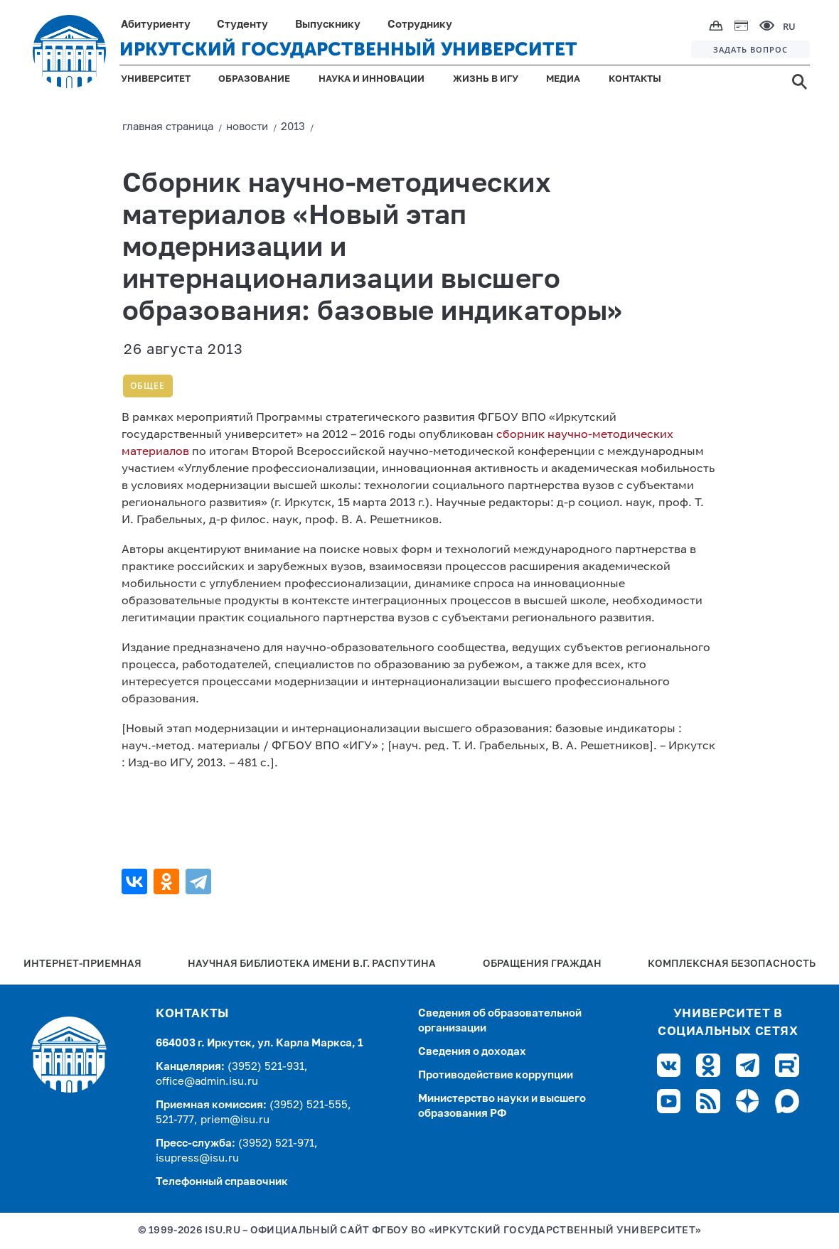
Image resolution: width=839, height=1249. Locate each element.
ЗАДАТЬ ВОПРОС (750, 49)
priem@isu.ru (235, 1120)
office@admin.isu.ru (207, 1081)
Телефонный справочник (222, 1181)
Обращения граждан (542, 964)
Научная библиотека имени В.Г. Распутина (312, 964)
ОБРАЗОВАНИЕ (254, 79)
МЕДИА (563, 79)
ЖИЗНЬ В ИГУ (485, 79)
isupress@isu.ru (197, 1158)
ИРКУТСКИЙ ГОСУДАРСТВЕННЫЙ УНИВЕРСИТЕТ (348, 49)
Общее (147, 386)
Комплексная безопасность (732, 964)
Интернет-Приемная (82, 964)
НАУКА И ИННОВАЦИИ (371, 79)
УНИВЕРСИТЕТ (156, 79)
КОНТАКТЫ (635, 79)
